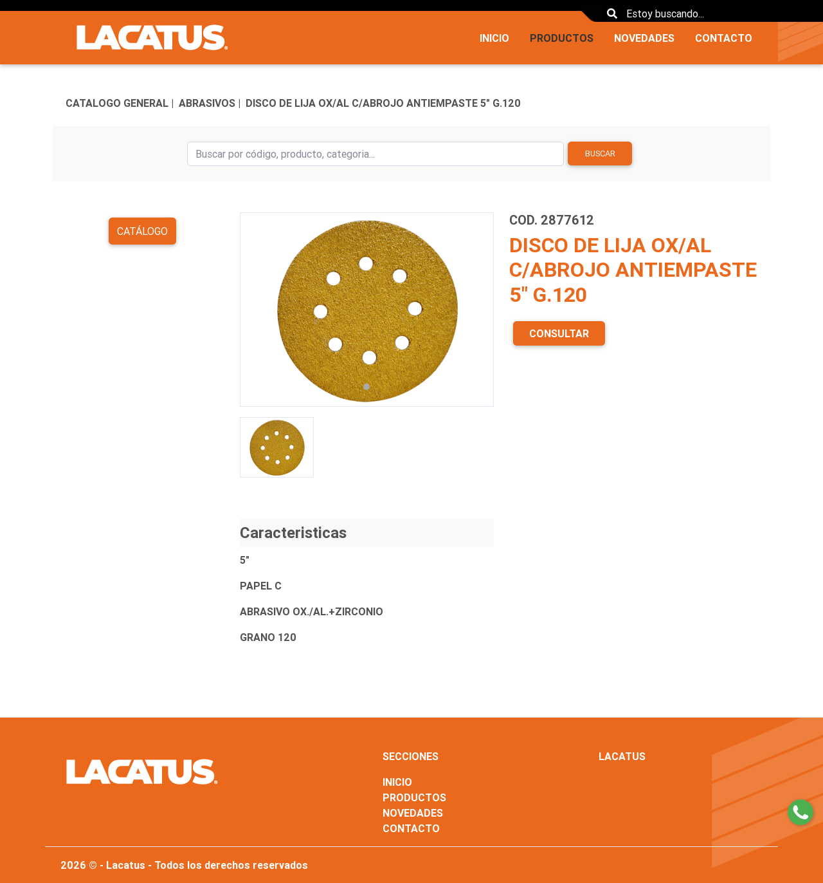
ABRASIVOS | (209, 103)
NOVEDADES (644, 38)
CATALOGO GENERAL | (120, 103)
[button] (259, 309)
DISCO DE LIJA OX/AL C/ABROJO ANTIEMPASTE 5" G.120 (383, 103)
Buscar (600, 153)
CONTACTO (723, 38)
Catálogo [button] (142, 231)
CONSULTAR (559, 333)
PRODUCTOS (561, 38)
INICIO (494, 38)
